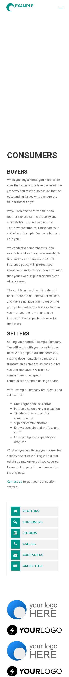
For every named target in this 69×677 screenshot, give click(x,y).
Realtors (25, 511)
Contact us (14, 481)
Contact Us (27, 555)
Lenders (24, 533)
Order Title (27, 566)
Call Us (23, 544)
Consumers (27, 522)
